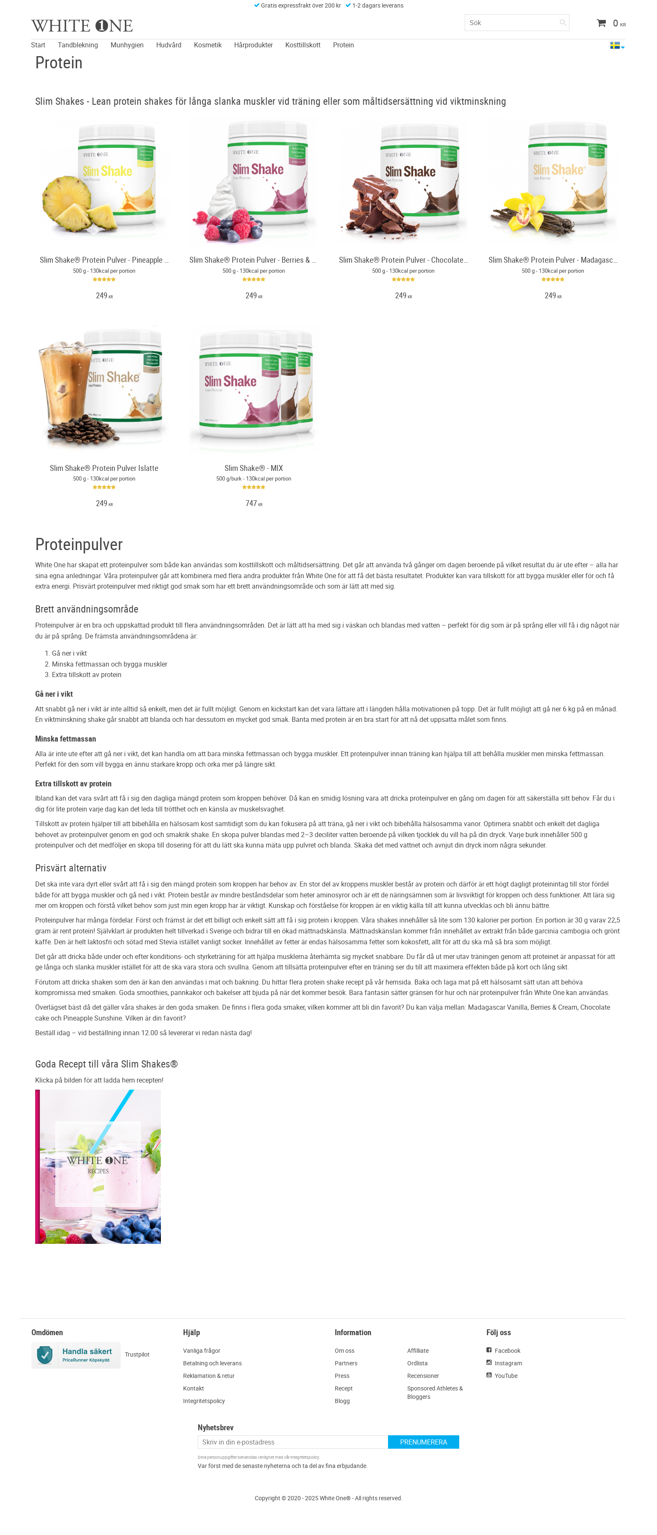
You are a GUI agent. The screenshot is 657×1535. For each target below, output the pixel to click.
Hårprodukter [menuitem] (253, 44)
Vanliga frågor (201, 1350)
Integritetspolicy (204, 1401)
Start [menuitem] (38, 44)
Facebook (507, 1350)
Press (342, 1376)
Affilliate (418, 1350)
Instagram (508, 1363)
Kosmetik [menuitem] (208, 44)
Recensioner (423, 1376)
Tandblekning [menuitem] (78, 44)
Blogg (342, 1401)
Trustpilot (137, 1354)
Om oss (344, 1350)
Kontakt (193, 1388)
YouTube (506, 1376)
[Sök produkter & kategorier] (517, 22)
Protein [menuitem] (343, 44)
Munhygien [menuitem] (127, 44)
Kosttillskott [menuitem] (303, 44)
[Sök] (563, 21)
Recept (344, 1388)
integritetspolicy (304, 1457)
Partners (346, 1363)
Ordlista (417, 1363)
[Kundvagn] (608, 24)
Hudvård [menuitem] (168, 44)
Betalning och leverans (212, 1363)
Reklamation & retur (209, 1376)
